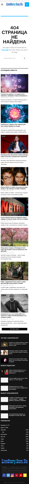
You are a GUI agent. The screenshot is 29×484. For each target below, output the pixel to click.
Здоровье (3, 430)
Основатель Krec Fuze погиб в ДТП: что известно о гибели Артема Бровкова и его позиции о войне (13, 315)
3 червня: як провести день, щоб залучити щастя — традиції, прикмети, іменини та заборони (18, 399)
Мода (2, 441)
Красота (3, 436)
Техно (3, 198)
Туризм (3, 229)
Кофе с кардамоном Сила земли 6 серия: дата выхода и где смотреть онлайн (13, 282)
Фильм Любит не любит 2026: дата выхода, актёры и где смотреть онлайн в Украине (14, 188)
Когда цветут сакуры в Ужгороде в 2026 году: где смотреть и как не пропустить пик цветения (14, 249)
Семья (2, 439)
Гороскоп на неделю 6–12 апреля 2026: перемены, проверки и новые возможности (14, 95)
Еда (3, 432)
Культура (3, 136)
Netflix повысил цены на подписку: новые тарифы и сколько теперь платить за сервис (14, 218)
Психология (4, 450)
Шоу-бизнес (4, 434)
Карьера (3, 443)
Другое (3, 75)
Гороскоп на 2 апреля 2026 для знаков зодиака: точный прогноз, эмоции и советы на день (18, 344)
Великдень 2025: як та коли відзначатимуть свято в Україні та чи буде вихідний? (18, 388)
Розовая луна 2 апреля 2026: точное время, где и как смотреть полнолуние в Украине (18, 360)
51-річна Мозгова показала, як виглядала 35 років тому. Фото (17, 414)
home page (5, 50)
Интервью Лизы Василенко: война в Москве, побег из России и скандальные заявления (14, 155)
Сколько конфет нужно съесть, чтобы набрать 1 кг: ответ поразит (18, 379)
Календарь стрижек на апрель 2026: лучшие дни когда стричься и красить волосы (18, 352)
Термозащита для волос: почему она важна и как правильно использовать (17, 407)
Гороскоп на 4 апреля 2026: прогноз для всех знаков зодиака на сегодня (13, 125)
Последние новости (9, 70)
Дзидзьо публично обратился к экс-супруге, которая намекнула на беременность (17, 371)
